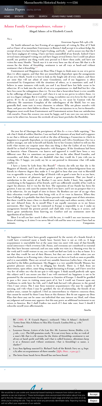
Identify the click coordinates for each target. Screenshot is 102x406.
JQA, (63, 351)
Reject (93, 400)
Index (31, 16)
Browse (19, 16)
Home (7, 16)
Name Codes (66, 16)
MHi (21, 319)
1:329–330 (74, 351)
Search (43, 16)
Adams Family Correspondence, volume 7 (34, 26)
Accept (93, 394)
